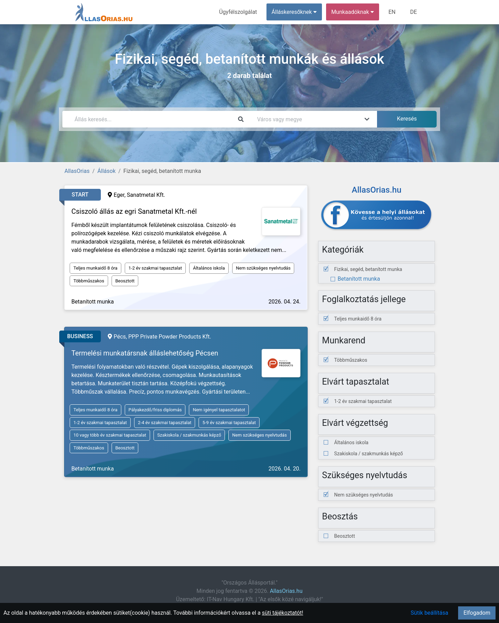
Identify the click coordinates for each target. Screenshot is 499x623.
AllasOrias (76, 171)
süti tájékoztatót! (282, 612)
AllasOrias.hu (286, 591)
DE (413, 12)
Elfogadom (476, 612)
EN (392, 12)
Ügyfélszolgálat (238, 12)
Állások (106, 171)
